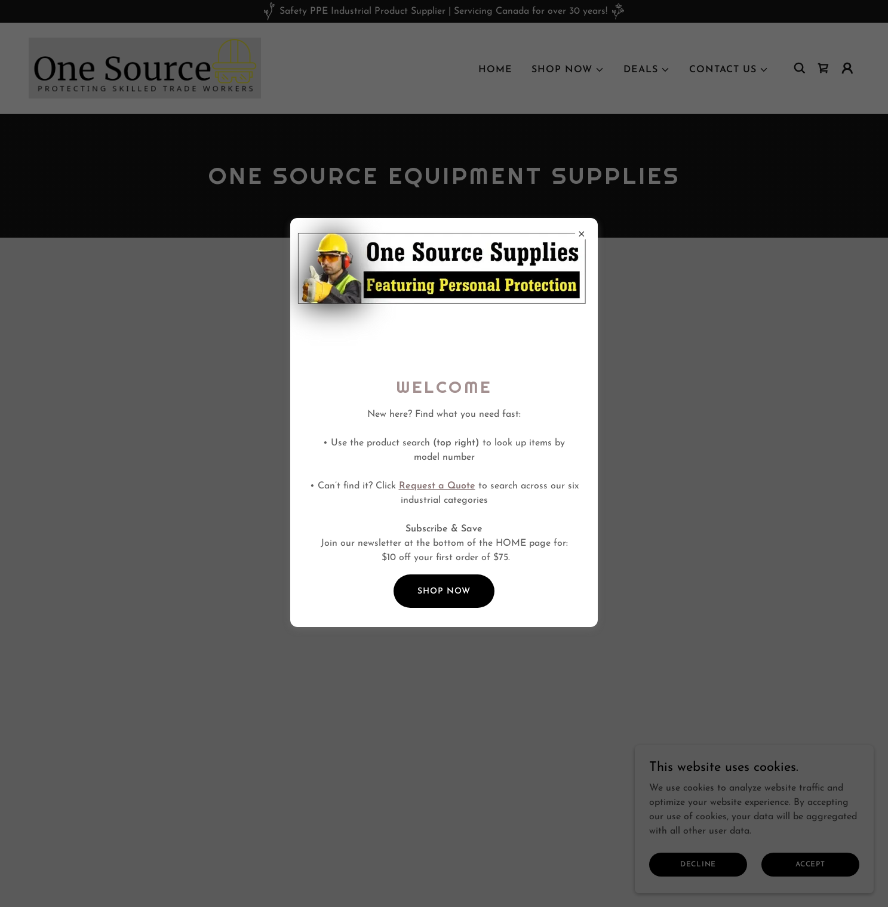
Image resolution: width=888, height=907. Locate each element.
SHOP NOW (443, 591)
